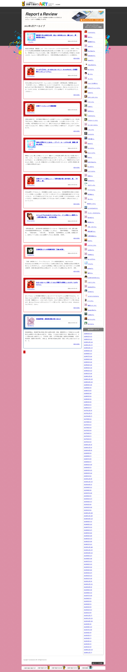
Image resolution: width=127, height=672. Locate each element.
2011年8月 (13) (88, 627)
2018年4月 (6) (87, 399)
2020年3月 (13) (88, 333)
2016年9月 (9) (87, 453)
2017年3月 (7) (87, 436)
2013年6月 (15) (88, 564)
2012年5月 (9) (87, 601)
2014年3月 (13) (88, 538)
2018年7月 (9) (87, 390)
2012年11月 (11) (88, 584)
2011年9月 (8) (87, 624)
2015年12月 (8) (88, 479)
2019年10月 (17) (88, 348)
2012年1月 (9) (87, 612)
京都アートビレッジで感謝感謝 (46, 106)
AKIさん (90, 37)
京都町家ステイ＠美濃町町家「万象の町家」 (50, 249)
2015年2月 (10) (88, 507)
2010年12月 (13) (88, 649)
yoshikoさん (91, 314)
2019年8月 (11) (88, 353)
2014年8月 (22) (88, 524)
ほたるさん (91, 324)
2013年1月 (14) (88, 578)
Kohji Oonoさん (92, 162)
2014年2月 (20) (88, 541)
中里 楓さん (91, 139)
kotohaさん (90, 268)
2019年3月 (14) (88, 367)
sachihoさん (91, 250)
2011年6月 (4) (87, 632)
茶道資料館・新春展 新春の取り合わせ (48, 319)
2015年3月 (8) (87, 504)
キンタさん (91, 148)
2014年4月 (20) (88, 535)
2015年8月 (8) (87, 490)
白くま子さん (91, 259)
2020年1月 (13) (88, 339)
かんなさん (91, 134)
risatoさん (90, 92)
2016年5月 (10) (88, 464)
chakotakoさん (91, 55)
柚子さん (90, 273)
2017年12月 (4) (88, 410)
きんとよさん (31, 220)
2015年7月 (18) (88, 493)
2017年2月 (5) (87, 439)
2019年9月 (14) (88, 350)
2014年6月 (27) (88, 530)
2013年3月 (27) (88, 572)
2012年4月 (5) (87, 604)
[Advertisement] (38, 366)
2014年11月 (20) (88, 516)
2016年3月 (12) (88, 470)
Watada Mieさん (92, 310)
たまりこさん (91, 282)
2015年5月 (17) (88, 498)
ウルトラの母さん (93, 83)
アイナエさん (91, 190)
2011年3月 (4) (87, 641)
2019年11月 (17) (88, 345)
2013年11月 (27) (88, 550)
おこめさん (91, 166)
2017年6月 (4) (87, 427)
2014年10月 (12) (88, 518)
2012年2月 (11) (88, 610)
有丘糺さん (91, 222)
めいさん (90, 199)
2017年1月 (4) (87, 442)
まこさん (90, 78)
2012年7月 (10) (88, 595)
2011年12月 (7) (88, 615)
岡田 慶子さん (92, 231)
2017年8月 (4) (87, 422)
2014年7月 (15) (88, 527)
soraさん (90, 240)
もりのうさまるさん (93, 296)
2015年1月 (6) (87, 510)
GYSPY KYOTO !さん (94, 277)
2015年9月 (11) (88, 487)
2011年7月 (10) (88, 629)
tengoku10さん (92, 287)
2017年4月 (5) (87, 433)
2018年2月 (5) (87, 404)
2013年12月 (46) (88, 547)
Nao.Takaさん (91, 51)
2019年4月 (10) (88, 365)
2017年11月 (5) (88, 413)
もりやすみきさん (93, 208)
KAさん (90, 157)
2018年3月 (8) (87, 402)
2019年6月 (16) (88, 359)
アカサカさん (31, 76)
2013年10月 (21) (88, 553)
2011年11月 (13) (88, 618)
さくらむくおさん (93, 125)
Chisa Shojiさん (92, 65)
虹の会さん (31, 325)
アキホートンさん (93, 120)
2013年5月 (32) (88, 567)
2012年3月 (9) (87, 607)
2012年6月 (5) (87, 598)
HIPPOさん (91, 111)
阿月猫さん (91, 194)
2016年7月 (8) (87, 459)
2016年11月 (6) (88, 447)
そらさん (30, 42)
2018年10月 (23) (88, 382)
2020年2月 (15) (88, 336)
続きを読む (77, 58)
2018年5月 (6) (87, 396)
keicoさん (90, 143)
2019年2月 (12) (88, 370)
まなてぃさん (91, 185)
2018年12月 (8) (88, 376)
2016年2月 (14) (88, 473)
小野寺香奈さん (92, 236)
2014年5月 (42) (88, 533)
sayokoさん (91, 291)
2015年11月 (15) (88, 481)
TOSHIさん (91, 254)
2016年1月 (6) (87, 476)
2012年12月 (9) (88, 581)
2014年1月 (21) (88, 544)
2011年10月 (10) (88, 621)
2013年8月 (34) (88, 558)
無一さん (90, 74)
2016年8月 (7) (87, 456)
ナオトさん (91, 102)
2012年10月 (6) (88, 587)
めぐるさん (91, 69)
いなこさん (91, 129)
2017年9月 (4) (87, 419)
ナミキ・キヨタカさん (94, 213)
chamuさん (91, 60)
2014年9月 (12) (88, 521)
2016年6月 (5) (87, 461)
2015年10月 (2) (88, 484)
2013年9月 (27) (88, 555)
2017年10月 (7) (88, 416)
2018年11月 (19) (88, 379)
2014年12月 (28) (88, 513)
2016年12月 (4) (88, 444)
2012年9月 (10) (88, 590)
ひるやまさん (91, 115)
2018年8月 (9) (87, 387)
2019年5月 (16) (88, 362)
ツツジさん (90, 301)
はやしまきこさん (93, 97)
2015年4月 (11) (88, 501)
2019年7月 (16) (88, 356)
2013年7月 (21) (88, 561)
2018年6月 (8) (87, 393)
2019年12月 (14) (88, 342)
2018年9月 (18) (88, 385)
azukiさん (90, 46)
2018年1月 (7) (87, 407)
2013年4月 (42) (88, 570)
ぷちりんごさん (91, 245)
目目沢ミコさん (91, 203)
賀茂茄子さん (91, 41)
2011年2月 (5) (87, 644)
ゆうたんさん (91, 319)
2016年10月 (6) (88, 450)
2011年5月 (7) (87, 635)
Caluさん (90, 106)
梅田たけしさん (92, 305)
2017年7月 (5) (87, 424)
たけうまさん (91, 171)
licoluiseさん (30, 255)
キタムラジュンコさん (94, 88)
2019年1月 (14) (88, 373)
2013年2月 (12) (88, 575)
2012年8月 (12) (88, 592)
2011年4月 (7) (87, 638)
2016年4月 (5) (87, 467)
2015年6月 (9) (87, 496)
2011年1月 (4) (87, 647)
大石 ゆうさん (92, 227)
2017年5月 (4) (87, 430)
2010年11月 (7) (88, 652)
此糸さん (90, 176)
